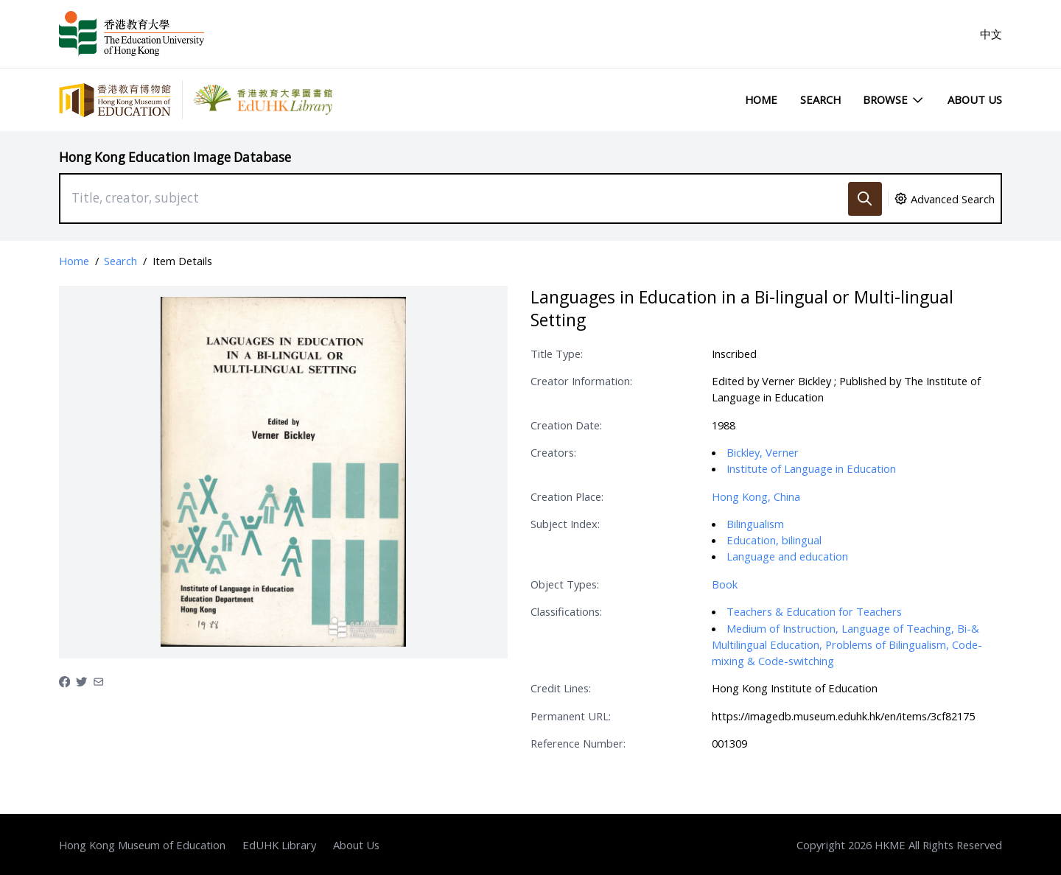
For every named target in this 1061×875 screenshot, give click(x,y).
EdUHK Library (279, 844)
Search (820, 99)
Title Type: (556, 353)
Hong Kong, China (756, 496)
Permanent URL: (570, 716)
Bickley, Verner (762, 452)
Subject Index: (565, 523)
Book (725, 584)
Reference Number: (578, 743)
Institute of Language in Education (811, 468)
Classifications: (566, 611)
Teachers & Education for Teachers (814, 611)
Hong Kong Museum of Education (142, 844)
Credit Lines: (560, 688)
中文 (991, 34)
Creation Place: (566, 496)
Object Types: (564, 584)
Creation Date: (566, 425)
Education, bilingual (774, 540)
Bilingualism (755, 523)
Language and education (787, 556)
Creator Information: (581, 380)
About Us (975, 99)
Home (761, 99)
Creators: (553, 452)
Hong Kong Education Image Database (175, 157)
